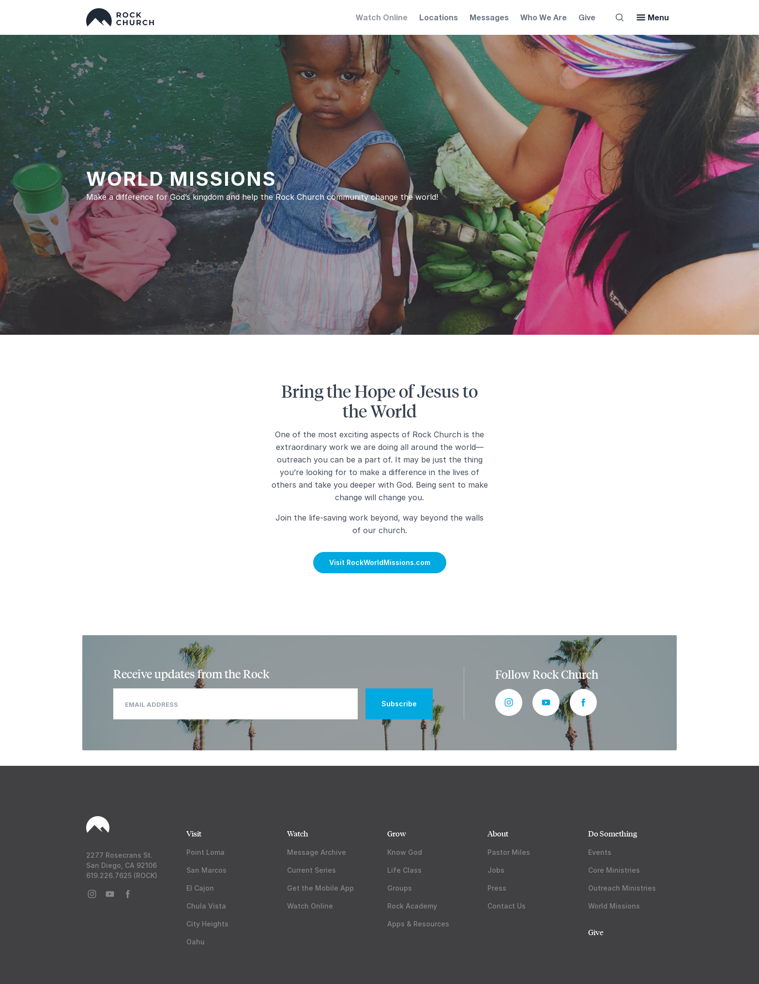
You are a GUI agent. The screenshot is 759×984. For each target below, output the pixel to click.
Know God (404, 852)
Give (586, 17)
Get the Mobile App (320, 888)
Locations (438, 17)
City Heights (207, 924)
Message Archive (316, 852)
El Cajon (200, 888)
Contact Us (506, 906)
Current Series (311, 870)
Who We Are (543, 17)
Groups (399, 888)
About (497, 833)
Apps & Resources (418, 924)
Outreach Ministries (622, 888)
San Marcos (206, 870)
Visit (193, 833)
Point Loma (205, 852)
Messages (489, 17)
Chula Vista (206, 906)
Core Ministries (614, 870)
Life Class (404, 870)
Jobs (495, 870)
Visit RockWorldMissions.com (379, 562)
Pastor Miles (508, 852)
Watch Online (382, 17)
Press (496, 888)
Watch (297, 833)
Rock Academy (412, 906)
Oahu (195, 942)
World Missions (614, 906)
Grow (396, 833)
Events (599, 852)
